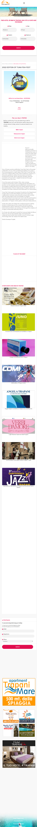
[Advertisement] (13, 156)
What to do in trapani (19, 138)
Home (3, 63)
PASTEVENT (19, 108)
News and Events (9, 63)
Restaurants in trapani (19, 133)
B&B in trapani (19, 129)
